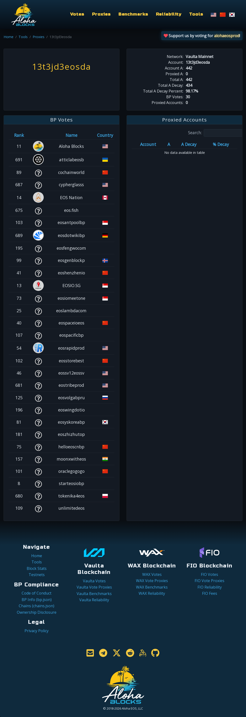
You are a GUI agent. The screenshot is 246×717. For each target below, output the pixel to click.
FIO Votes (209, 574)
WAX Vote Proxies (152, 580)
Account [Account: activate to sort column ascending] (148, 144)
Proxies (101, 14)
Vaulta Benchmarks (94, 593)
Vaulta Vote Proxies (94, 587)
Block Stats (37, 568)
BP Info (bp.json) (37, 599)
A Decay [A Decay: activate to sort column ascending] (189, 144)
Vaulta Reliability (94, 599)
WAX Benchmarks (152, 587)
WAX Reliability (152, 593)
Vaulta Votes (94, 581)
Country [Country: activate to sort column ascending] (105, 135)
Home (8, 37)
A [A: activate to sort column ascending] (168, 144)
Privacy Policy (37, 630)
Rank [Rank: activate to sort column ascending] (19, 135)
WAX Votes (152, 574)
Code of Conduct (36, 593)
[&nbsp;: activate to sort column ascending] (38, 135)
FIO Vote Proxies (209, 580)
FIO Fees (209, 593)
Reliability (169, 14)
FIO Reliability (209, 587)
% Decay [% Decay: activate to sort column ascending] (221, 144)
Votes (77, 14)
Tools (196, 14)
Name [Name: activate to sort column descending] (71, 135)
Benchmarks (133, 14)
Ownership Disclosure (36, 612)
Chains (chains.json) (36, 605)
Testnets (37, 574)
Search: (217, 133)
